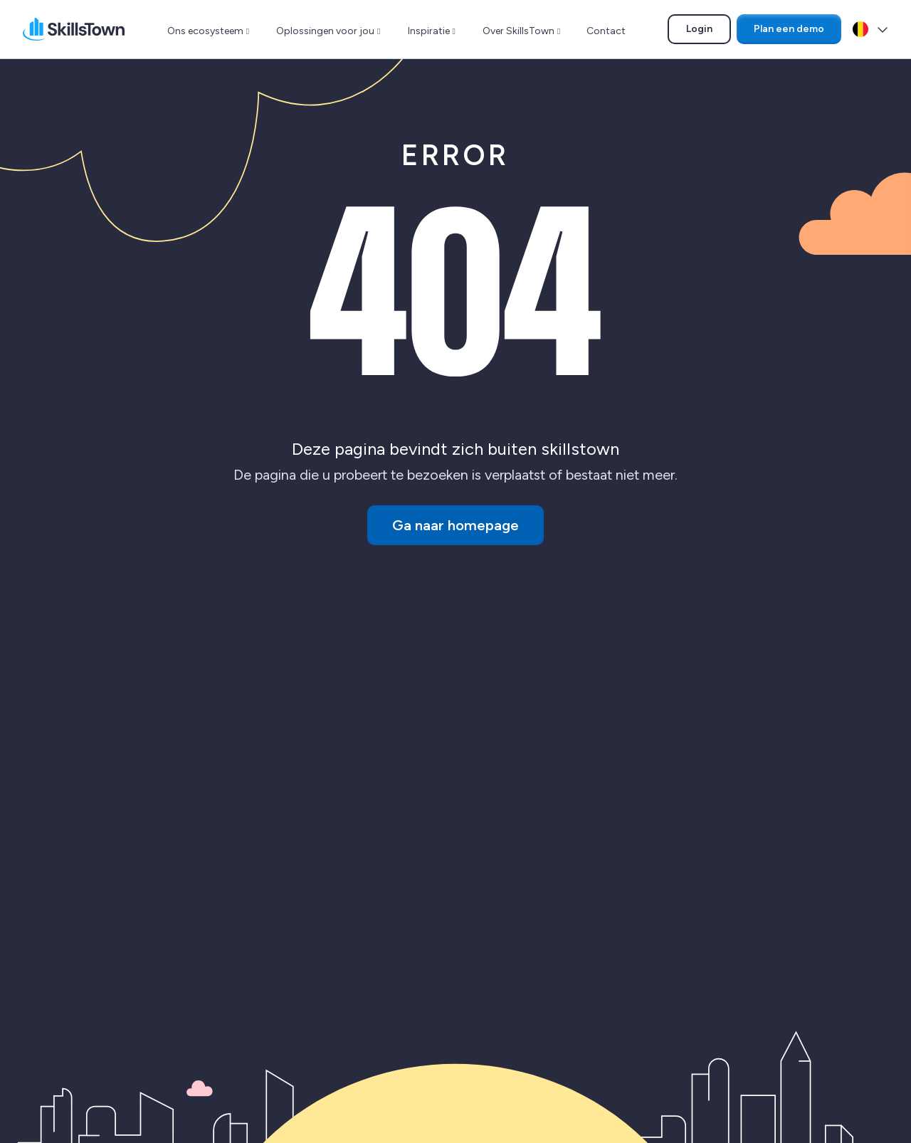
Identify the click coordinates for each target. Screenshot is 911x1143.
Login (708, 31)
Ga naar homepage (455, 525)
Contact (606, 31)
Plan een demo (789, 29)
